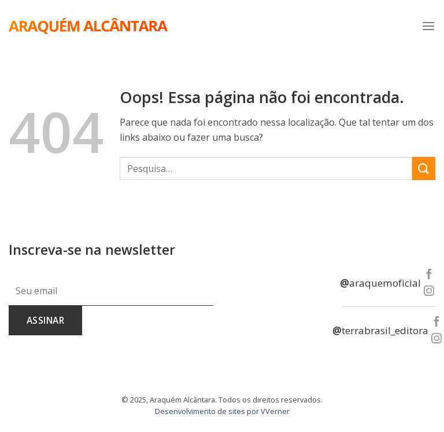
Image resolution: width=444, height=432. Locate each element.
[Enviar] (423, 168)
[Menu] (428, 26)
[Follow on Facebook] (429, 275)
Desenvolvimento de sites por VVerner (222, 411)
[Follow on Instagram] (429, 291)
